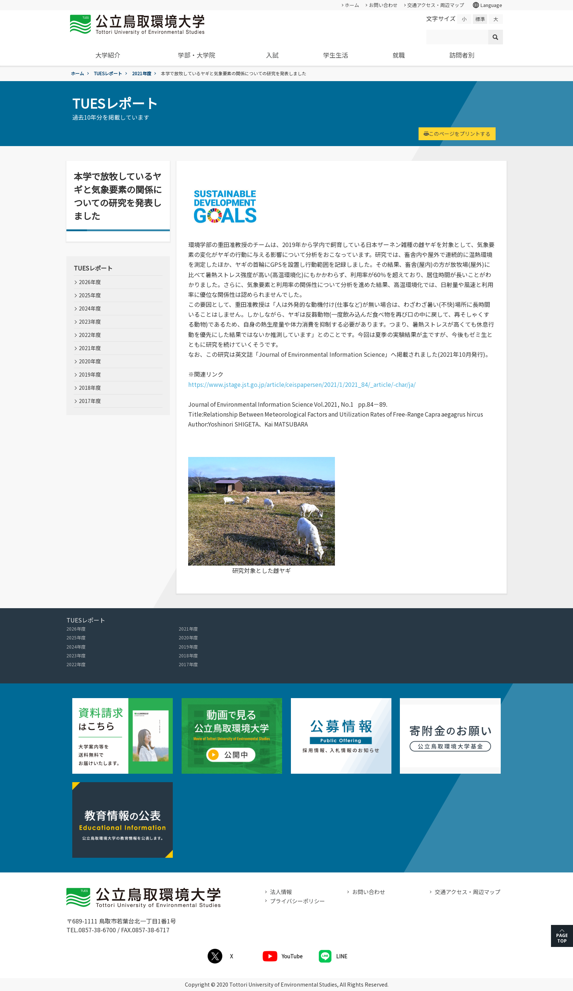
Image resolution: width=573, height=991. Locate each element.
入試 (272, 54)
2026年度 (90, 282)
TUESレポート (108, 73)
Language (487, 5)
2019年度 (90, 374)
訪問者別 (461, 54)
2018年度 (90, 387)
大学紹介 (107, 54)
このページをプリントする (457, 133)
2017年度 (90, 400)
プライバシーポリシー (297, 901)
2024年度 (90, 308)
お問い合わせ (383, 4)
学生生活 (335, 54)
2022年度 (90, 334)
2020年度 (90, 361)
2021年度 (141, 73)
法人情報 (281, 892)
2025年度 (90, 295)
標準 (480, 18)
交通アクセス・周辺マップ (435, 4)
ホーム (352, 4)
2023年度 (90, 321)
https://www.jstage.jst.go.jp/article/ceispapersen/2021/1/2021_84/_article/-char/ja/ (302, 384)
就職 (399, 54)
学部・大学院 (196, 54)
